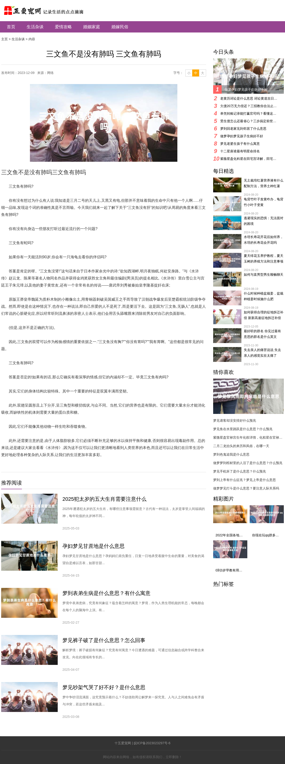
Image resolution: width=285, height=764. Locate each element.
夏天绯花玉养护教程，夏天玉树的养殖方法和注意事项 (263, 258)
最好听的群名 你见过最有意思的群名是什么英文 (262, 334)
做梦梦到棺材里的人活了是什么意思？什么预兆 (247, 463)
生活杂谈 (35, 26)
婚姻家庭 (91, 26)
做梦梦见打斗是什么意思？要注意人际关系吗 (246, 488)
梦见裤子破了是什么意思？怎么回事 (103, 640)
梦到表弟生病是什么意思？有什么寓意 (106, 593)
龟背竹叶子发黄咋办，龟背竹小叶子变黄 (263, 202)
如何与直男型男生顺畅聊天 (263, 274)
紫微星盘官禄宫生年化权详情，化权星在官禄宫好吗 (248, 437)
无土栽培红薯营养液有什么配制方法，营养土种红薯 (263, 183)
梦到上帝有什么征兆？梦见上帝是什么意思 (244, 480)
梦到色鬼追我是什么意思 (231, 454)
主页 (4, 39)
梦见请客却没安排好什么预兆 (234, 420)
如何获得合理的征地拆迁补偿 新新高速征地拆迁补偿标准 (263, 315)
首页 (11, 26)
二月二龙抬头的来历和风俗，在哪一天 (241, 446)
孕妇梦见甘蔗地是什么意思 (93, 546)
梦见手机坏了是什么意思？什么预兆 (239, 471)
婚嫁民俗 (119, 26)
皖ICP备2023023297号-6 (152, 743)
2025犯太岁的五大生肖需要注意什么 (104, 499)
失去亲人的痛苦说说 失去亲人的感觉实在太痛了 (262, 352)
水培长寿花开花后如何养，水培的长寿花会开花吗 (263, 239)
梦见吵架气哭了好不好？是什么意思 (103, 687)
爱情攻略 (63, 26)
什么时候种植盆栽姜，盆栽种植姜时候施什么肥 (263, 296)
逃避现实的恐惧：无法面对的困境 (263, 221)
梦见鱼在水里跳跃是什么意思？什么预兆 (243, 429)
